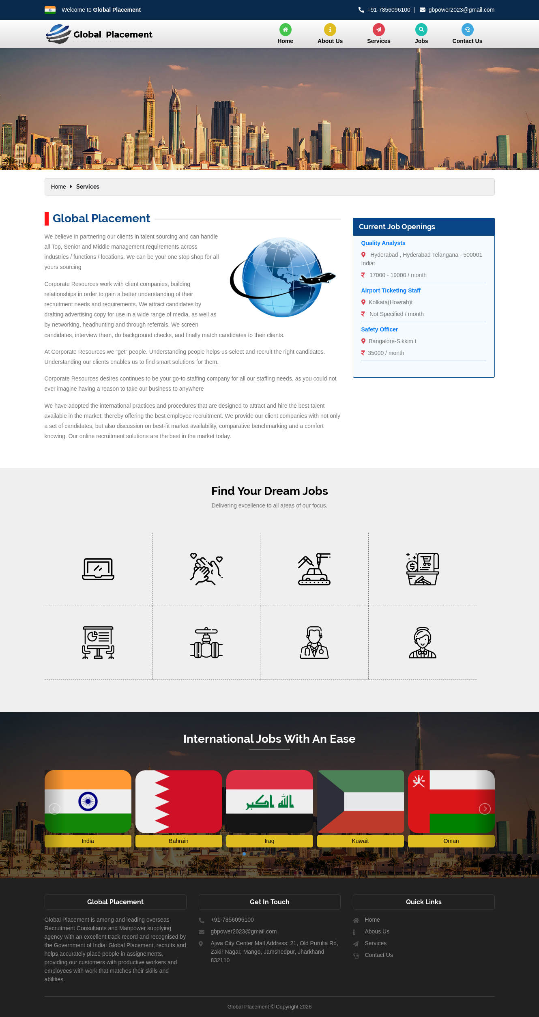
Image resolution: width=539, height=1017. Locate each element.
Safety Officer (379, 329)
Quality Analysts (383, 243)
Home (285, 33)
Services (379, 33)
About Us (330, 33)
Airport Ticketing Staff (391, 290)
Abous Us (377, 931)
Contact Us (468, 33)
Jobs (421, 33)
